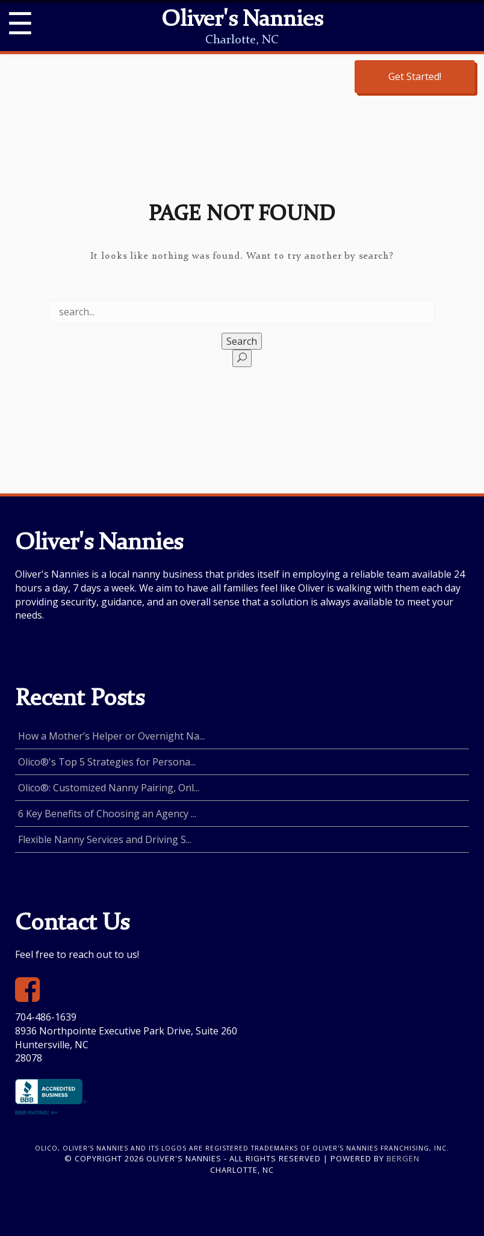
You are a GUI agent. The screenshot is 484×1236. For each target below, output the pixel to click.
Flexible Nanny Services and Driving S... (104, 839)
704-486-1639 (45, 1017)
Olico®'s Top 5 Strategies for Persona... (107, 761)
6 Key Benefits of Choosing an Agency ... (107, 813)
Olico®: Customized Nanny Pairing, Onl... (108, 787)
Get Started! (414, 76)
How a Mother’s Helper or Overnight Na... (111, 736)
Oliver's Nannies (242, 20)
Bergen (403, 1158)
